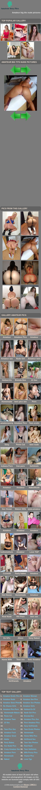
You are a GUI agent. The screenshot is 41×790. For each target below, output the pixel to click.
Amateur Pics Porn (11, 709)
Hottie (6, 739)
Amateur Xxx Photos (31, 703)
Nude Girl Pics (30, 713)
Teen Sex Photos (31, 742)
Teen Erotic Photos (32, 729)
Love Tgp (28, 759)
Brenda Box (29, 716)
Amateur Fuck (10, 733)
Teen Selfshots (30, 749)
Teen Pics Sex (10, 729)
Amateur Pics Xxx (31, 719)
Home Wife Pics (30, 736)
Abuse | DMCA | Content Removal (25, 786)
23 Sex (7, 723)
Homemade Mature (12, 713)
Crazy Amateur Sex (12, 749)
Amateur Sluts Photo (11, 703)
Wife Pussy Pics (31, 752)
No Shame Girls (9, 706)
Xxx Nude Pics (10, 746)
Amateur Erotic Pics (11, 696)
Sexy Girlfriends (31, 726)
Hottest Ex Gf (29, 709)
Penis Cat (8, 716)
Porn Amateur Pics (32, 723)
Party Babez (9, 742)
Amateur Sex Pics (30, 699)
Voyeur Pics (29, 756)
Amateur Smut (10, 736)
